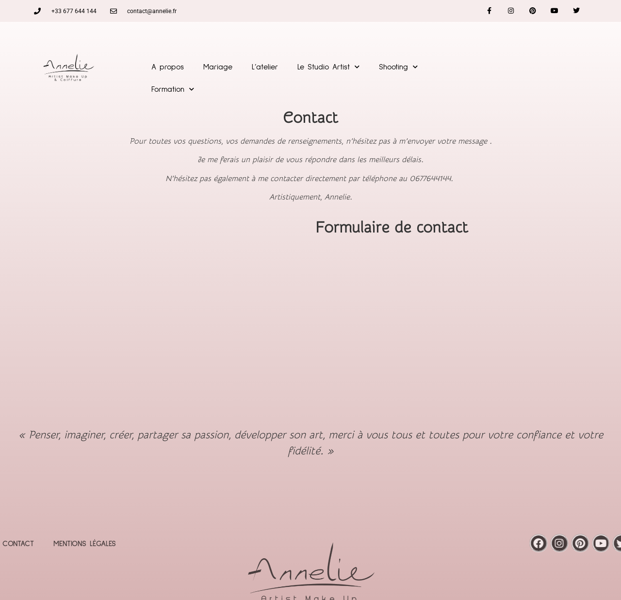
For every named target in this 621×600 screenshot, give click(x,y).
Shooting (398, 66)
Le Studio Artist (328, 66)
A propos (167, 67)
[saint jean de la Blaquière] (155, 318)
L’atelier (265, 67)
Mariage (217, 67)
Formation (172, 89)
